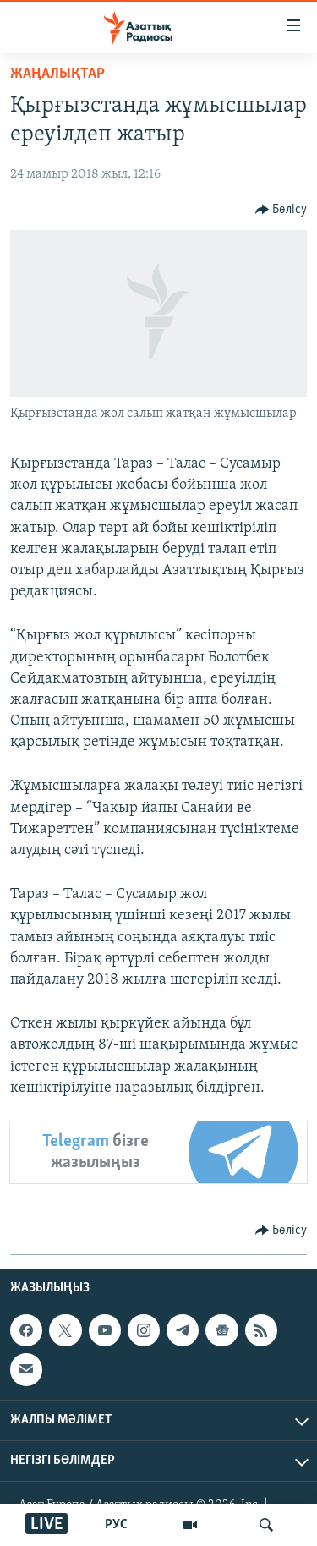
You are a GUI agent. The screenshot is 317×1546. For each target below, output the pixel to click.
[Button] (281, 209)
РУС (116, 1525)
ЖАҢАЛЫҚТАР (57, 74)
